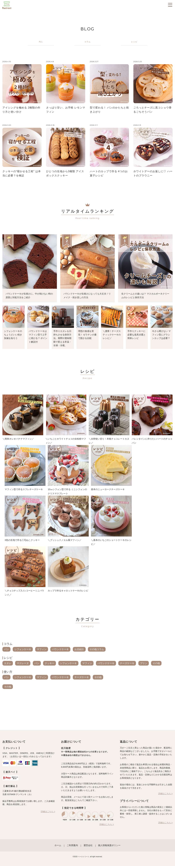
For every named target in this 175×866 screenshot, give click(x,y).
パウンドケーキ (60, 649)
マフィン (41, 649)
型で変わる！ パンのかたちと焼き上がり (109, 109)
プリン (143, 663)
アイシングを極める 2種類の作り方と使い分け (21, 109)
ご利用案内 (72, 845)
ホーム (57, 845)
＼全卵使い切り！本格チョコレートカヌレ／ (109, 440)
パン (6, 649)
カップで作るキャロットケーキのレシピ (68, 590)
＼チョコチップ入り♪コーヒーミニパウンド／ (24, 592)
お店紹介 (79, 649)
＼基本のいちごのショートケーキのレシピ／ (111, 542)
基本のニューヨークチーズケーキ (108, 489)
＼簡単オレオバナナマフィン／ (18, 438)
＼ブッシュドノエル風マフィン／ (64, 540)
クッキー (49, 663)
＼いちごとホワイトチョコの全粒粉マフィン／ (65, 440)
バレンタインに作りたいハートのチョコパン (152, 440)
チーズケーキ (127, 663)
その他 (156, 663)
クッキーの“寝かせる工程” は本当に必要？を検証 (21, 173)
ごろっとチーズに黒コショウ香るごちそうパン (152, 109)
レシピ (8, 657)
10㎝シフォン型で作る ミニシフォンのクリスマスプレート (67, 491)
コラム (8, 643)
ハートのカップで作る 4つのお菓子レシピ (109, 173)
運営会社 (88, 845)
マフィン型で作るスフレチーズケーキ (24, 489)
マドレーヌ (23, 663)
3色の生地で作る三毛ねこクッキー (22, 540)
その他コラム (97, 649)
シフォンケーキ (22, 649)
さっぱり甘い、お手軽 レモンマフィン (65, 109)
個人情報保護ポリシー (109, 845)
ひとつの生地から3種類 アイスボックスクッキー (65, 173)
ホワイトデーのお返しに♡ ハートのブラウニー (152, 173)
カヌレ (7, 663)
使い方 (8, 671)
